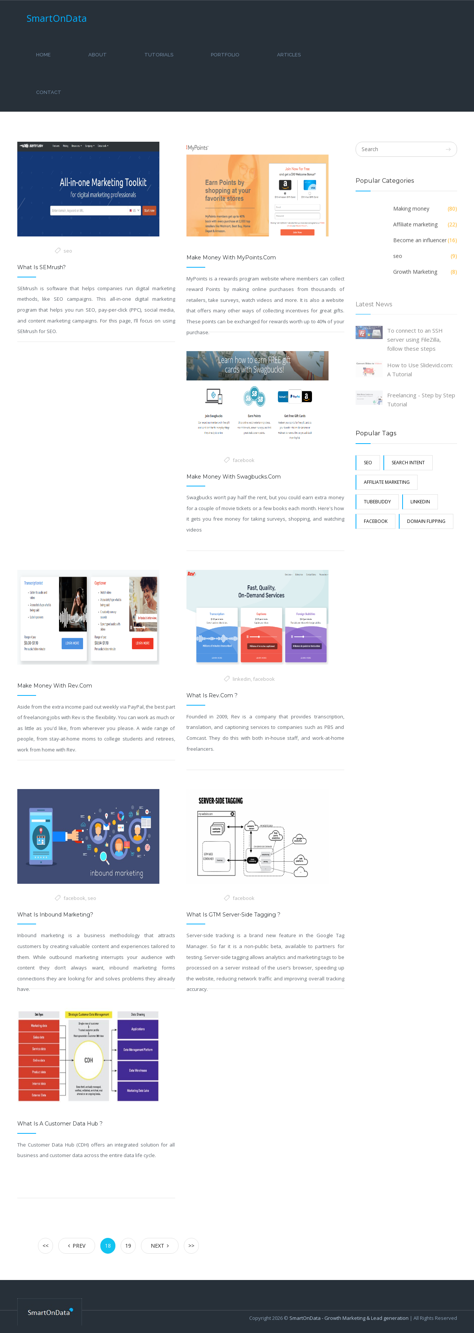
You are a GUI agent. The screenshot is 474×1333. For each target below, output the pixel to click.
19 (128, 1245)
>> (191, 1245)
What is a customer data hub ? (60, 1123)
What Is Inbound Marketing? (55, 914)
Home (43, 55)
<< (45, 1245)
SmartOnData (57, 18)
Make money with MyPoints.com (231, 257)
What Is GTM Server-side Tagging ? (233, 914)
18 (108, 1245)
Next (160, 1245)
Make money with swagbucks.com (233, 476)
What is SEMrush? (41, 267)
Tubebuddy (377, 501)
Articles (289, 55)
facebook (243, 460)
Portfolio (225, 55)
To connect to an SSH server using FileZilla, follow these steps (415, 343)
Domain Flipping (426, 521)
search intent (408, 462)
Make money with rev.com (54, 685)
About (97, 55)
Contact (48, 92)
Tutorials (158, 55)
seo (68, 250)
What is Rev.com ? (212, 695)
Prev (76, 1245)
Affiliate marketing (387, 482)
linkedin (242, 679)
